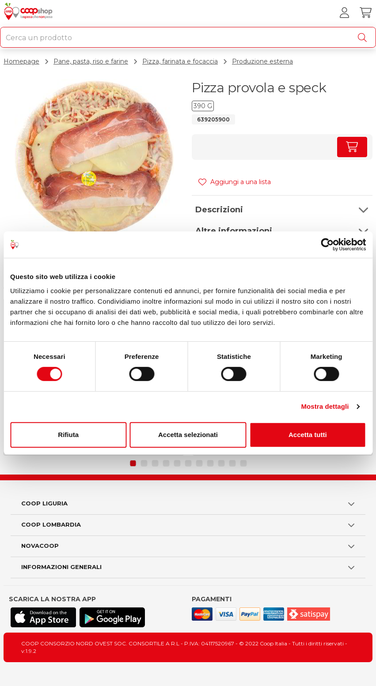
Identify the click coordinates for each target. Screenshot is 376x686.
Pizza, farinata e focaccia (180, 61)
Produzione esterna (262, 61)
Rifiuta (68, 434)
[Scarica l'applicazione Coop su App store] (43, 617)
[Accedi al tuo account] (344, 13)
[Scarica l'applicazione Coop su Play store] (112, 617)
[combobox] (188, 37)
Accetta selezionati (188, 434)
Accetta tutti (308, 434)
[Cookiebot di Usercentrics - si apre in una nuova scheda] (327, 244)
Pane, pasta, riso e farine (90, 61)
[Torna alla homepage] (29, 13)
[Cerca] (364, 37)
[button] (282, 209)
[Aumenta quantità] (352, 147)
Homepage (21, 61)
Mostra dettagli (325, 406)
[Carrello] (365, 13)
